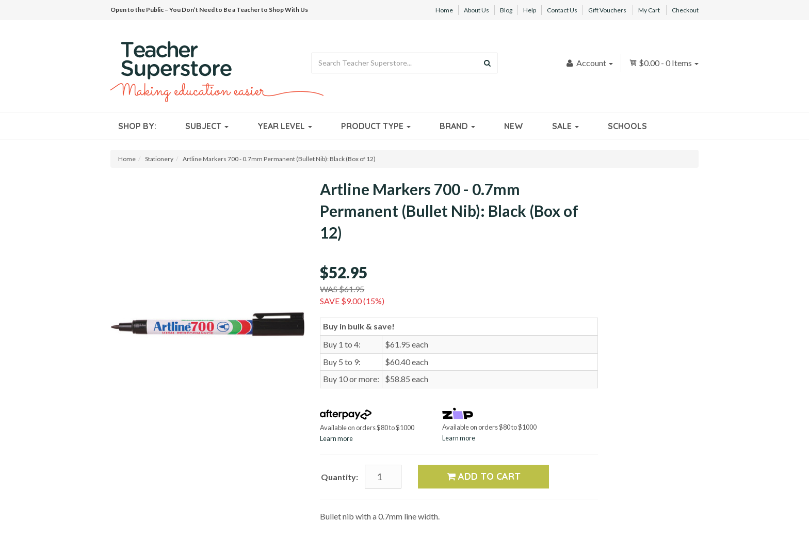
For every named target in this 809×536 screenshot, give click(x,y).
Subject (207, 126)
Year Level (284, 126)
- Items (664, 63)
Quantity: (339, 477)
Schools (627, 126)
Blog (506, 10)
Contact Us (562, 10)
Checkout (685, 10)
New (513, 126)
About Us (476, 10)
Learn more (336, 438)
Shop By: (137, 126)
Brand (457, 126)
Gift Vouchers (607, 10)
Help (529, 10)
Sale (565, 126)
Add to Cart (484, 476)
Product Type (376, 126)
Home (444, 10)
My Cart (649, 10)
